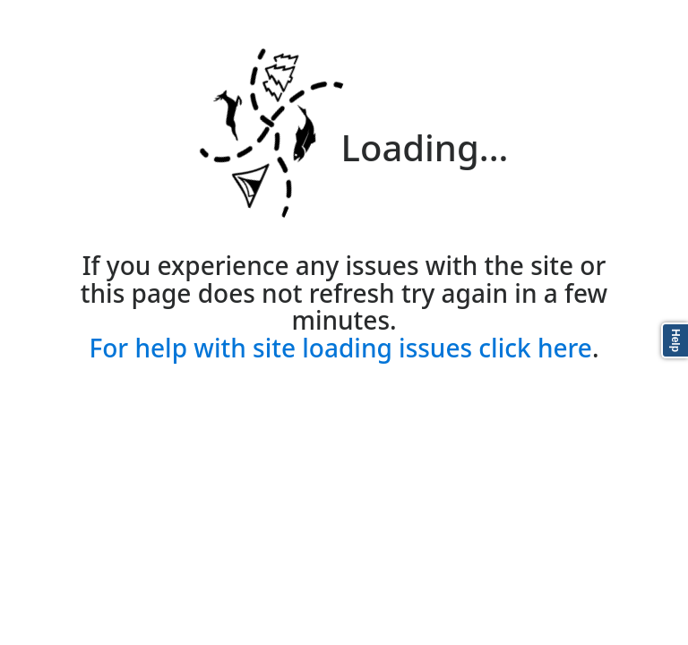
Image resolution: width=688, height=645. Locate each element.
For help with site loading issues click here (340, 348)
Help (675, 340)
